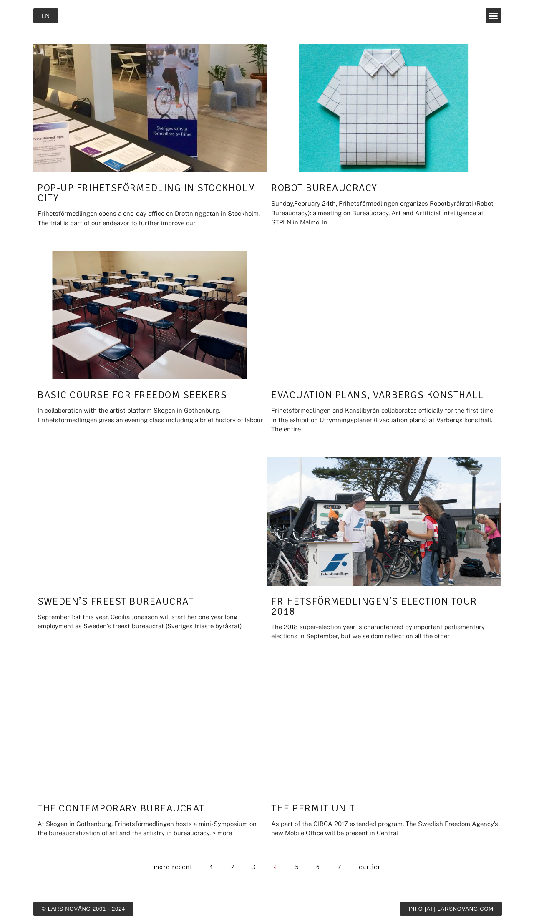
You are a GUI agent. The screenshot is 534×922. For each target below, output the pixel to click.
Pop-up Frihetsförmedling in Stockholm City (147, 192)
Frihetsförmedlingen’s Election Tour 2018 (374, 606)
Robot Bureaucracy (324, 187)
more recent (173, 867)
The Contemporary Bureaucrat (121, 808)
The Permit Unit (313, 808)
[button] (493, 15)
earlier (369, 867)
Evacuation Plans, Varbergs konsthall (377, 394)
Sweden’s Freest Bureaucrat (116, 601)
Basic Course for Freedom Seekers (132, 394)
